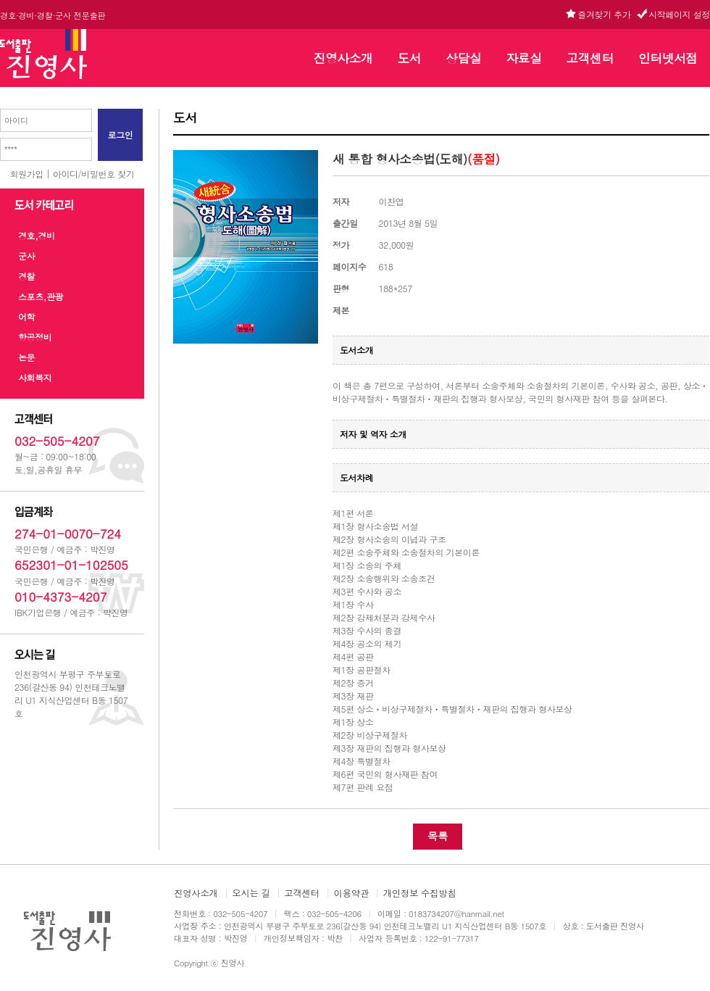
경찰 (26, 276)
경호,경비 (36, 235)
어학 (26, 316)
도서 (409, 58)
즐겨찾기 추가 (603, 14)
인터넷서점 (668, 58)
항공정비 (34, 337)
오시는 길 (251, 893)
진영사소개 (343, 58)
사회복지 (34, 377)
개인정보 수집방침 (419, 893)
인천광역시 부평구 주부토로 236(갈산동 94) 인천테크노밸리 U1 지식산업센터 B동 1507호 (71, 693)
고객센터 (590, 58)
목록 (437, 836)
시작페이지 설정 (679, 14)
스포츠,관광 (40, 296)
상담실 (463, 58)
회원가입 (26, 173)
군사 (26, 255)
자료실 (523, 58)
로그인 (120, 134)
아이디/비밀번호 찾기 (94, 173)
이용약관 (351, 893)
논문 (26, 357)
